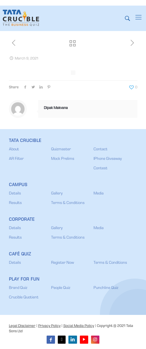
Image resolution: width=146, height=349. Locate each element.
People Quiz (60, 288)
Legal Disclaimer (22, 326)
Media (99, 194)
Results (15, 203)
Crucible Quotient (24, 298)
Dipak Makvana (56, 108)
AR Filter (16, 159)
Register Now (62, 263)
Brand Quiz (18, 288)
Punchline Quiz (106, 288)
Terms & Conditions (68, 203)
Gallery (57, 194)
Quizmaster (61, 149)
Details (15, 194)
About (14, 149)
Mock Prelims (62, 159)
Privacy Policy (49, 326)
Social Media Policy (78, 326)
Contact (100, 149)
